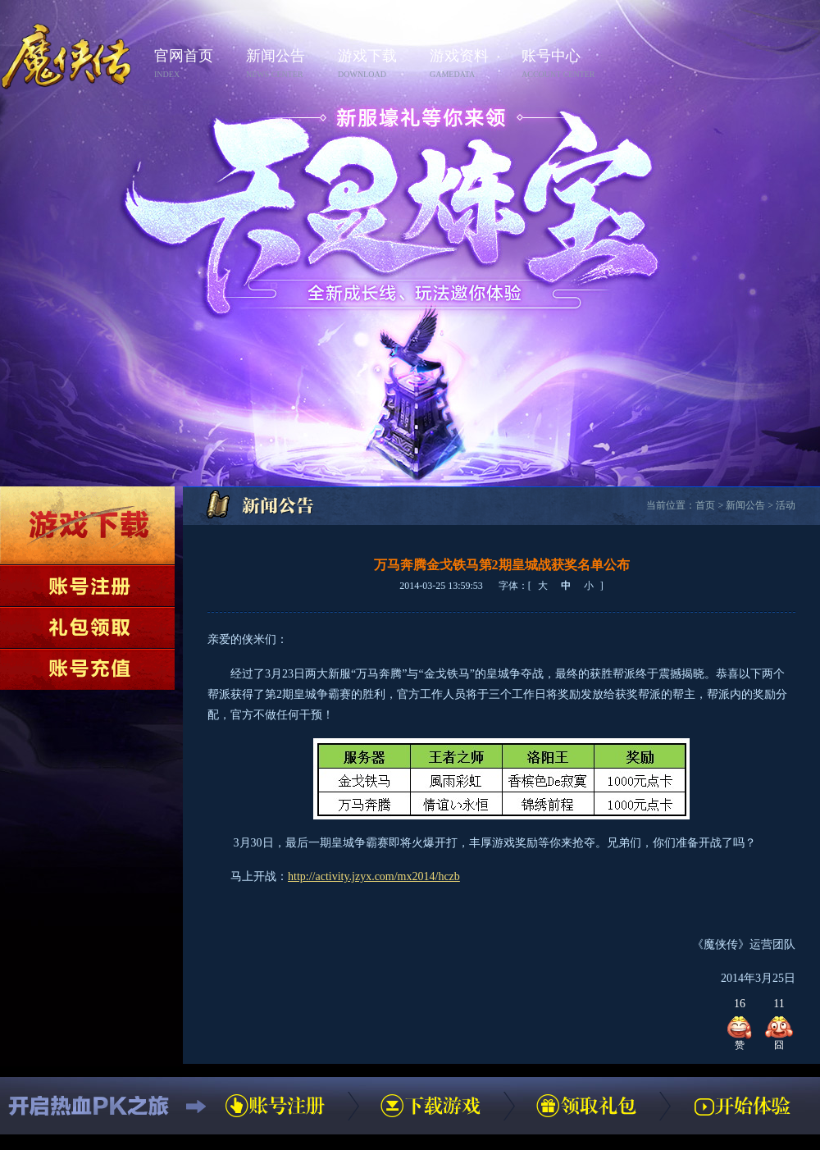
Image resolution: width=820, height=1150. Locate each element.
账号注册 (87, 585)
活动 (785, 505)
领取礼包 (87, 627)
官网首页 (195, 64)
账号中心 (563, 64)
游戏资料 (471, 64)
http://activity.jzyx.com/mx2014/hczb (374, 876)
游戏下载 (379, 64)
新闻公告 (287, 64)
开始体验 (742, 1105)
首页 (705, 505)
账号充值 (87, 669)
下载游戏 (87, 525)
